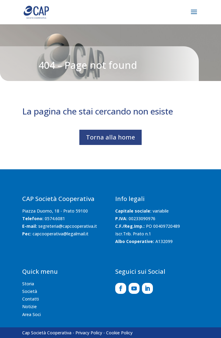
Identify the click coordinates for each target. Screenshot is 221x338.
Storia (28, 284)
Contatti (30, 299)
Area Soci (31, 314)
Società (29, 291)
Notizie (29, 306)
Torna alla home (110, 137)
